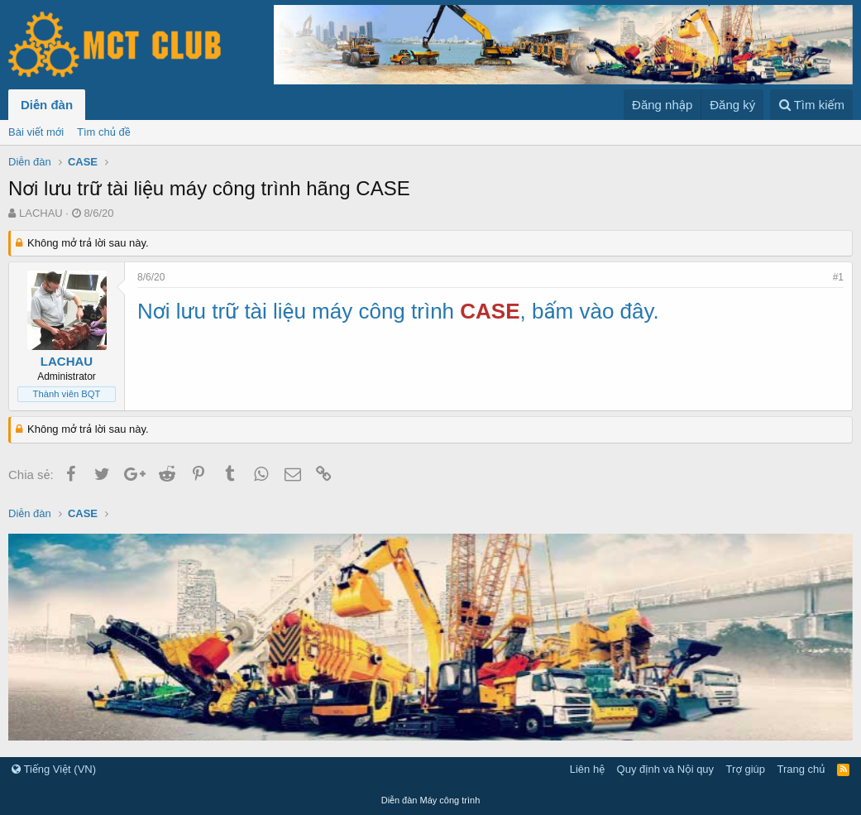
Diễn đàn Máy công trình (431, 800)
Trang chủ (801, 769)
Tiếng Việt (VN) (54, 769)
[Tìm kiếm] (811, 104)
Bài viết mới (36, 132)
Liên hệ (587, 769)
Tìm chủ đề (104, 132)
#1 (838, 277)
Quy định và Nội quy (666, 769)
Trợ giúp (745, 769)
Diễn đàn (47, 105)
